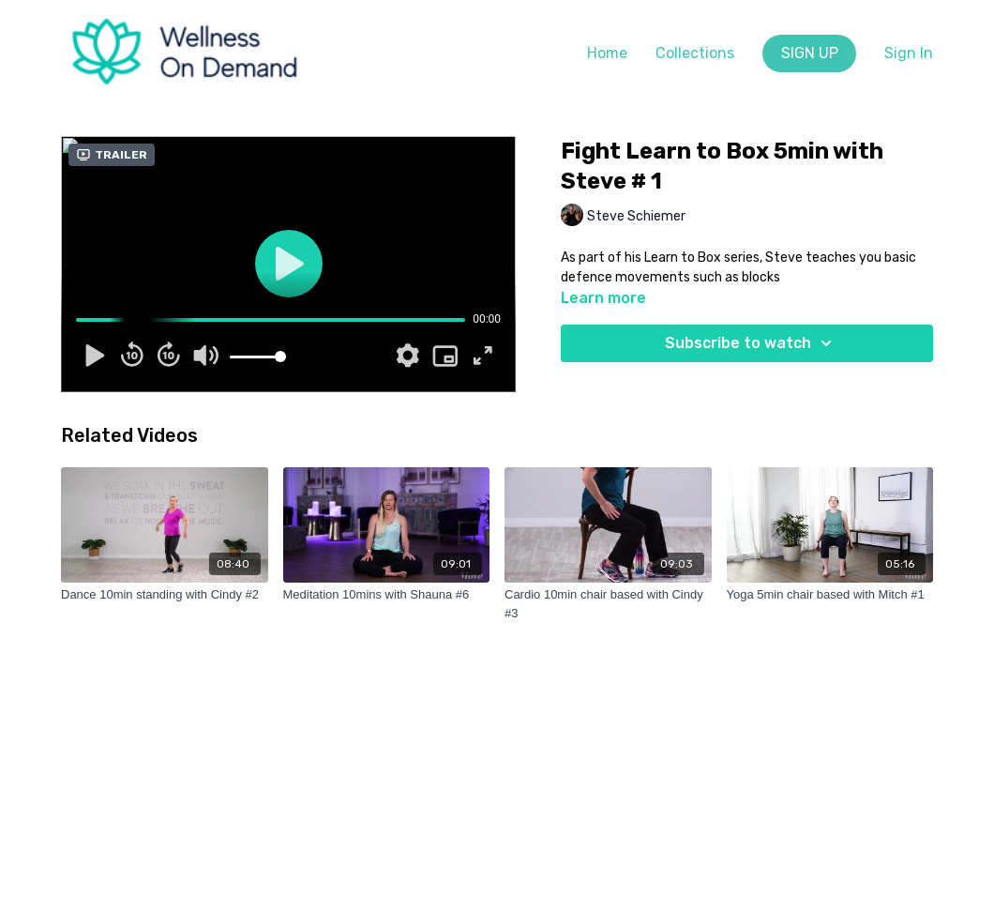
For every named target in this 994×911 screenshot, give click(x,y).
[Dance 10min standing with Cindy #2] (164, 594)
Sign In (908, 53)
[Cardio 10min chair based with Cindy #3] (608, 603)
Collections (694, 53)
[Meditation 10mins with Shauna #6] (386, 594)
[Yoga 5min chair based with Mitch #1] (830, 594)
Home (607, 53)
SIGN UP (809, 53)
